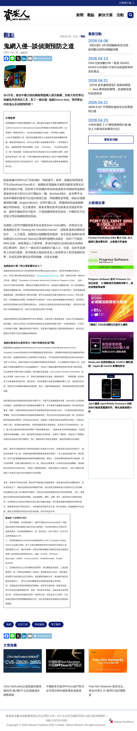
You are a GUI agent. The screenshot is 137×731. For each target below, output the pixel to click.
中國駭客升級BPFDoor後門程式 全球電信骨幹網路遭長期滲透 (65, 688)
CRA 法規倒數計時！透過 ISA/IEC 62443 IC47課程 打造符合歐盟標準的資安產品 (110, 67)
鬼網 (8, 624)
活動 (120, 15)
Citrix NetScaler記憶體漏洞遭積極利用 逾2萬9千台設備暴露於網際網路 (22, 690)
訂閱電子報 (125, 3)
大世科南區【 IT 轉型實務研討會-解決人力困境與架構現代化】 (109, 126)
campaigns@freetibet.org (47, 275)
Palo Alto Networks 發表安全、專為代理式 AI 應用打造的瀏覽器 (107, 690)
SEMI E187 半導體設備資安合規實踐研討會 (110, 109)
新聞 (79, 15)
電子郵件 (56, 624)
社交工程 (23, 624)
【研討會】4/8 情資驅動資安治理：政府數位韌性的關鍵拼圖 (109, 47)
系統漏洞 (39, 624)
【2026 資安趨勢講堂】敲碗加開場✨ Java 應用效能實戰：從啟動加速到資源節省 (109, 89)
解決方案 (105, 15)
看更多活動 (111, 139)
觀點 (90, 15)
